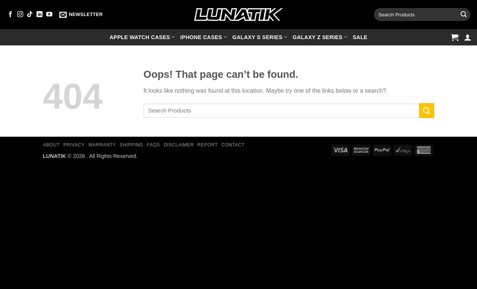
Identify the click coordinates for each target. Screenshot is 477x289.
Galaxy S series (259, 37)
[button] (80, 14)
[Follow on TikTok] (30, 14)
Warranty (102, 144)
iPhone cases (203, 37)
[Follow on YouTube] (49, 14)
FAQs (153, 144)
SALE (360, 37)
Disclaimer (179, 144)
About (51, 144)
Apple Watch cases (142, 37)
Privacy (74, 144)
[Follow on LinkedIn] (39, 14)
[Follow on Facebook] (10, 14)
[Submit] (463, 14)
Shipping (131, 144)
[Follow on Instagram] (20, 14)
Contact (233, 144)
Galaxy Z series (320, 37)
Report (208, 144)
